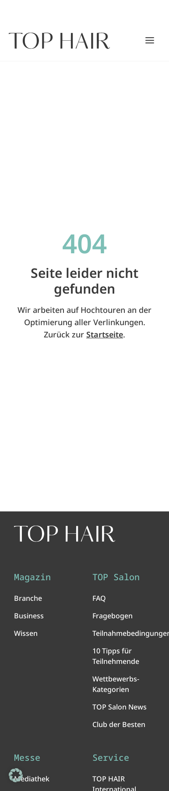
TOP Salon (116, 577)
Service (110, 757)
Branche (28, 598)
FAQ (99, 598)
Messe (27, 757)
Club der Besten (118, 724)
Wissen (26, 633)
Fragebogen (112, 616)
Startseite (104, 334)
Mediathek (31, 779)
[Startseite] (59, 40)
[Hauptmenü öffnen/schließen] (149, 40)
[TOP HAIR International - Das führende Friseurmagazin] (64, 533)
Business (29, 616)
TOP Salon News (119, 707)
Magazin (32, 577)
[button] (16, 775)
